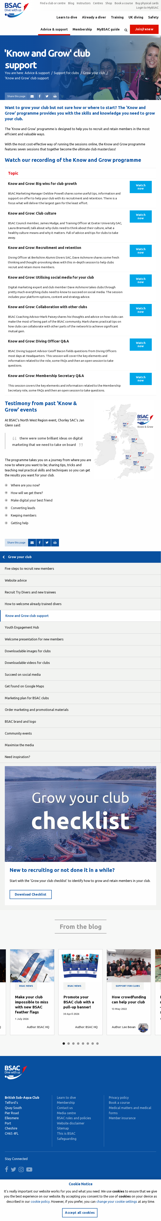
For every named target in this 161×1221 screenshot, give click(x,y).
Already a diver (94, 17)
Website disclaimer (70, 1123)
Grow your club (94, 73)
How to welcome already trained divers (33, 604)
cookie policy (40, 1201)
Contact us (65, 1108)
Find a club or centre (53, 3)
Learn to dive (67, 17)
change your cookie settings (116, 1201)
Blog (71, 3)
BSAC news (26, 986)
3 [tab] (73, 1043)
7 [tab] (92, 1043)
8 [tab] (97, 1043)
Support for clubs (66, 73)
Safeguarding (66, 1138)
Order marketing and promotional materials (37, 709)
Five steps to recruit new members (29, 568)
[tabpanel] (32, 992)
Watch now (141, 186)
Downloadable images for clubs (28, 651)
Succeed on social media (23, 674)
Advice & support (54, 29)
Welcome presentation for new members (34, 639)
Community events (18, 733)
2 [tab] (68, 1043)
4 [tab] (78, 1043)
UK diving (136, 17)
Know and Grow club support (27, 616)
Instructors (84, 3)
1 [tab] (64, 1043)
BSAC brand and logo (20, 721)
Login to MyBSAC (147, 7)
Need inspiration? (17, 757)
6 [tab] (88, 1043)
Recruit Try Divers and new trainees (30, 592)
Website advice (16, 580)
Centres (98, 3)
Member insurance (122, 1118)
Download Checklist (31, 894)
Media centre (66, 1113)
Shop (108, 3)
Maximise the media (19, 745)
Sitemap (63, 1128)
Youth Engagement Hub (22, 627)
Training (117, 17)
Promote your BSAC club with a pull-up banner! (78, 1002)
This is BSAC (66, 1133)
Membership (82, 29)
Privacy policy (119, 1097)
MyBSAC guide (108, 29)
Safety (153, 17)
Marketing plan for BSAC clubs (27, 698)
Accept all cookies (80, 1212)
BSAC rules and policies (74, 1118)
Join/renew (144, 29)
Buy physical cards (147, 3)
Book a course (123, 3)
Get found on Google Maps (24, 686)
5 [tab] (83, 1043)
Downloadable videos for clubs (27, 663)
